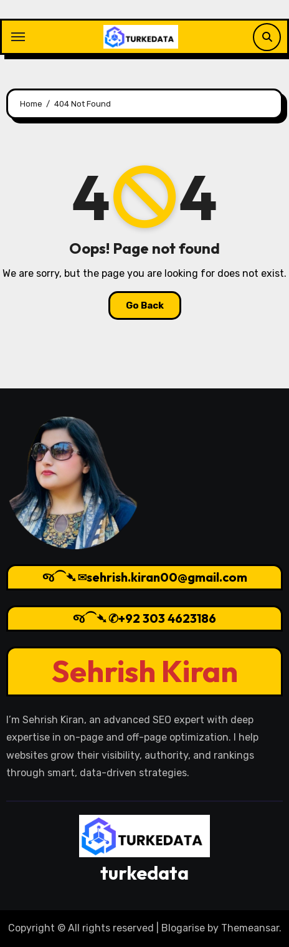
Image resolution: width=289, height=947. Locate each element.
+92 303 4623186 (167, 618)
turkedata (144, 873)
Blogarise (183, 928)
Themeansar (250, 928)
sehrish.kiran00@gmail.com (167, 577)
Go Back (145, 305)
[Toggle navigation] (18, 36)
